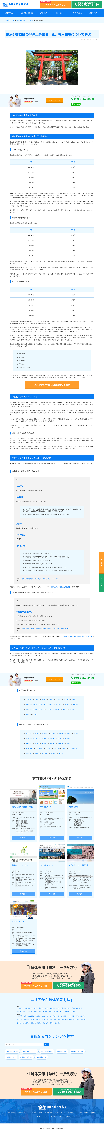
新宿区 (50, 699)
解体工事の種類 (61, 1051)
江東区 (28, 704)
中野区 (75, 704)
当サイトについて (37, 1116)
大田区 (50, 704)
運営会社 (46, 1116)
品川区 (35, 704)
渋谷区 (67, 704)
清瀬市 (68, 743)
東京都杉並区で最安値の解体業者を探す (52, 385)
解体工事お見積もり (55, 5)
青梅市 (61, 733)
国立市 (37, 743)
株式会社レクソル (9, 20)
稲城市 (56, 748)
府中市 (68, 733)
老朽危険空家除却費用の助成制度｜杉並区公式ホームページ (39, 579)
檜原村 (53, 753)
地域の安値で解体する (101, 563)
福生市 (44, 743)
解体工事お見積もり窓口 (36, 986)
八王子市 (28, 733)
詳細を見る (23, 837)
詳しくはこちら (54, 100)
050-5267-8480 (82, 99)
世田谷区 (59, 704)
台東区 (66, 699)
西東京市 (28, 753)
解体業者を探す (94, 13)
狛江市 (52, 743)
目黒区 (43, 704)
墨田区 (73, 699)
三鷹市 (53, 733)
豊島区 (35, 709)
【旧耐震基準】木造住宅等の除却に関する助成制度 (76, 636)
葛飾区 (28, 714)
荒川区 (49, 709)
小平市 (52, 738)
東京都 (31, 20)
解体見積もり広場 (15, 4)
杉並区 (28, 709)
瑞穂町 (37, 753)
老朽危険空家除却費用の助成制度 (59, 587)
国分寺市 (28, 743)
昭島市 (76, 733)
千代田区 (28, 699)
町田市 (35, 738)
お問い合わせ (68, 1116)
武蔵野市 (44, 733)
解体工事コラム (41, 1057)
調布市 (28, 738)
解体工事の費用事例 (26, 1057)
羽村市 (63, 748)
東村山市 (67, 738)
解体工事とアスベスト (29, 1051)
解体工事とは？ (10, 13)
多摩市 (48, 748)
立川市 (37, 733)
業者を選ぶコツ (60, 13)
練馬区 (65, 709)
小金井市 (43, 738)
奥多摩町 (61, 753)
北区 (42, 709)
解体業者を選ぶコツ (77, 1051)
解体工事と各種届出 (47, 1051)
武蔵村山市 (39, 748)
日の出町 (44, 753)
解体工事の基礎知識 (27, 13)
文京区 (58, 699)
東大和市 (60, 743)
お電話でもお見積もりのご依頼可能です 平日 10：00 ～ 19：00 (87, 5)
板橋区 (57, 709)
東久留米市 (29, 748)
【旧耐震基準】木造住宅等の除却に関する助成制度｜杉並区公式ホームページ (44, 628)
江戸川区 (36, 714)
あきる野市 (72, 748)
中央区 (37, 699)
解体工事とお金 (77, 13)
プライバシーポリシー (56, 1116)
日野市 (60, 738)
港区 (43, 699)
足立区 (72, 709)
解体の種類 (43, 13)
